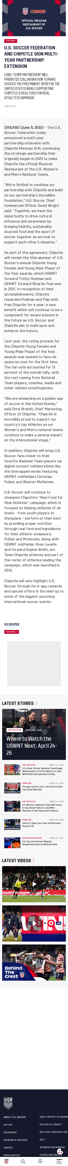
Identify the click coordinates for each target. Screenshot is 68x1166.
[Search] (23, 1161)
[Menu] (59, 1160)
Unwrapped (20, 471)
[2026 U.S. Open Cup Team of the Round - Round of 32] (12, 824)
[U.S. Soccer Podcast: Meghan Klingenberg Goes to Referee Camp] (12, 842)
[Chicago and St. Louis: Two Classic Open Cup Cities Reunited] (12, 788)
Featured (10, 41)
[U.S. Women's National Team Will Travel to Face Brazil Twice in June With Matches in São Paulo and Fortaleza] (12, 806)
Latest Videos (18, 861)
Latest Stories (19, 703)
